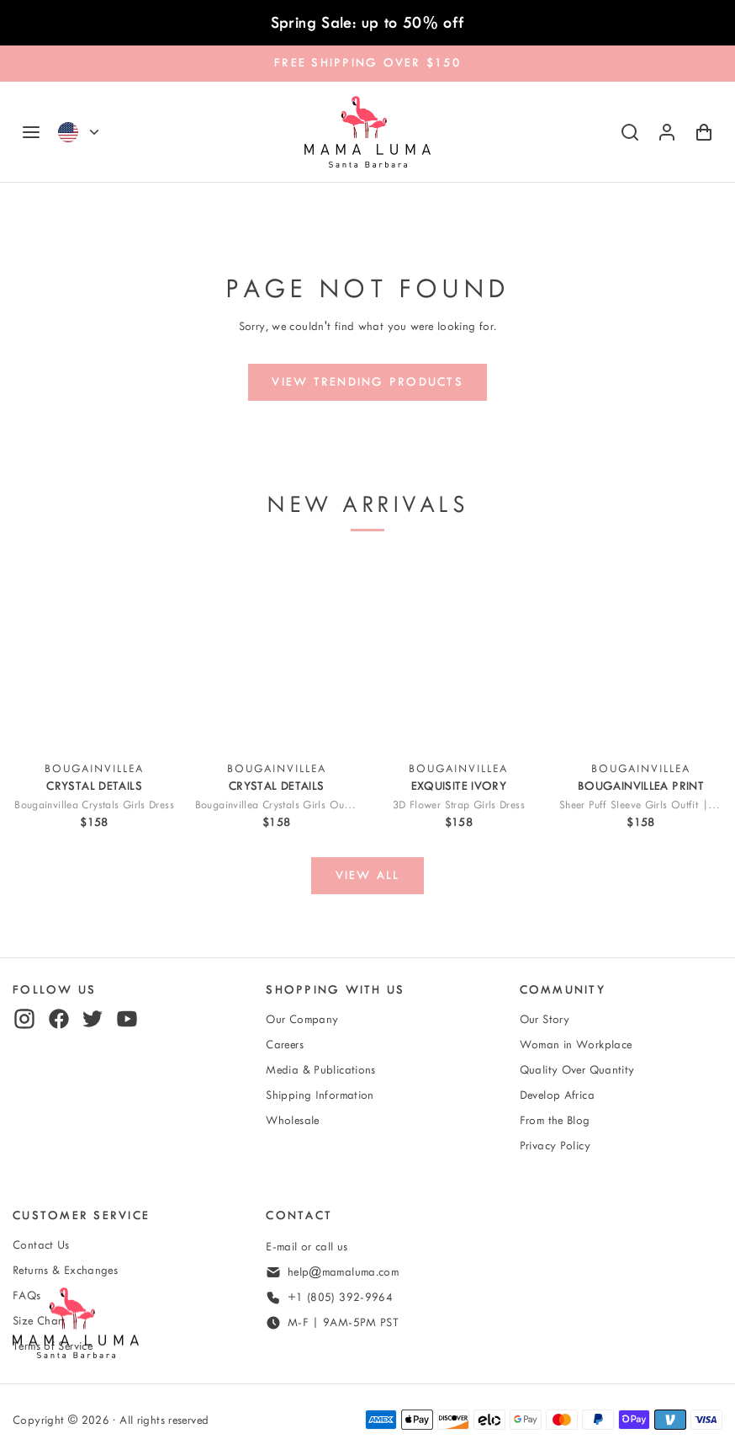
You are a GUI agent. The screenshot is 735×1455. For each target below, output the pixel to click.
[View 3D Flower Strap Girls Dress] (458, 653)
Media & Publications (321, 1069)
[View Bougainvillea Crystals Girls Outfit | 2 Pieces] (276, 653)
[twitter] (92, 1019)
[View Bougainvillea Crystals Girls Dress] (94, 653)
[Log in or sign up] (666, 132)
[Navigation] (31, 132)
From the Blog (555, 1120)
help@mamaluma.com (343, 1272)
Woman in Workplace (576, 1044)
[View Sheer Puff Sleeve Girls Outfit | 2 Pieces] (640, 653)
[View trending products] (368, 382)
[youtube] (127, 1019)
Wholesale (292, 1120)
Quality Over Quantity (577, 1069)
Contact (299, 1215)
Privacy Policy (555, 1145)
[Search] (629, 132)
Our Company (302, 1019)
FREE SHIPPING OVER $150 (367, 62)
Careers (285, 1044)
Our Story (544, 1019)
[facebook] (59, 1019)
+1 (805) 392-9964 (340, 1297)
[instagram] (24, 1019)
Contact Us (41, 1245)
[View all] (367, 875)
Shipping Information (320, 1095)
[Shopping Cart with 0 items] (703, 132)
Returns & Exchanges (65, 1270)
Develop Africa (557, 1095)
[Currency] (94, 132)
